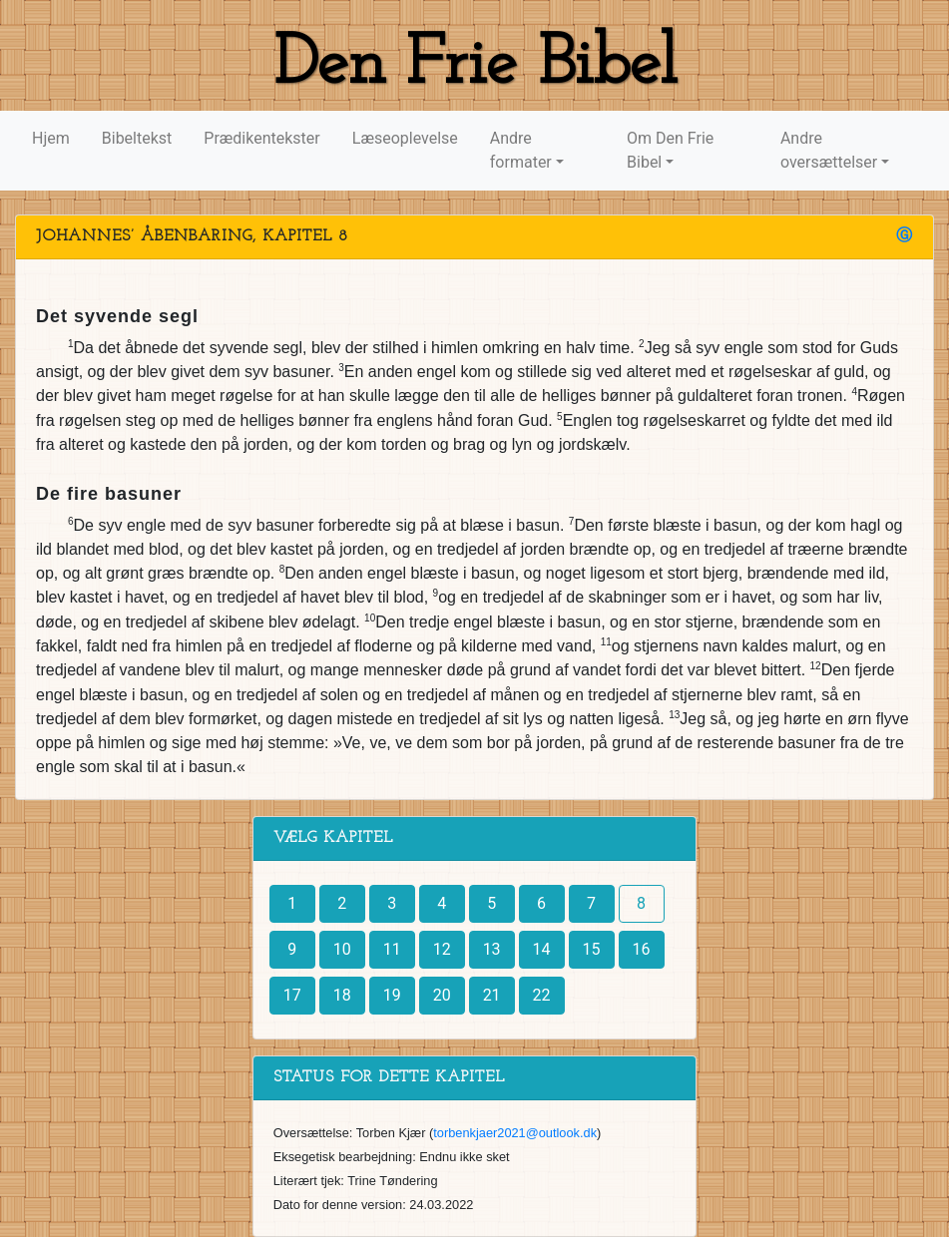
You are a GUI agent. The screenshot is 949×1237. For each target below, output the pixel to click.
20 (442, 995)
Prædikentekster (261, 138)
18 (342, 995)
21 (492, 995)
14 (542, 949)
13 (492, 949)
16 (642, 949)
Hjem (51, 138)
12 (442, 949)
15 (592, 949)
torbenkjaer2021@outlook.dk (515, 1132)
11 (392, 949)
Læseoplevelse (405, 138)
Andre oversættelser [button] (828, 150)
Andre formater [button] (521, 150)
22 (542, 995)
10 (342, 949)
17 (292, 995)
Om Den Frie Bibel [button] (670, 150)
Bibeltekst (137, 138)
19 (392, 995)
